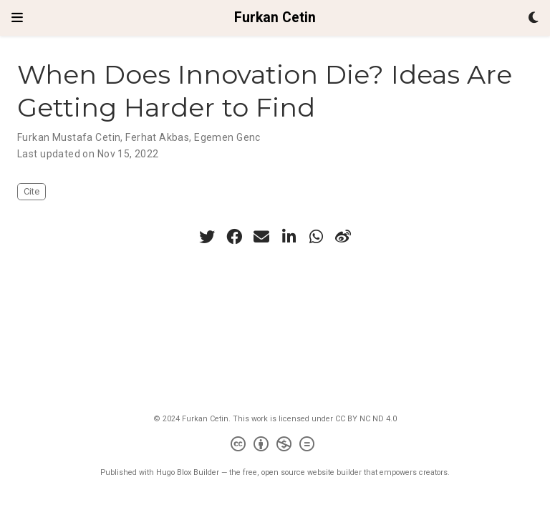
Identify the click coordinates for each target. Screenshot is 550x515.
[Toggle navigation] (17, 17)
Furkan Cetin (275, 17)
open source (283, 472)
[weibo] (343, 236)
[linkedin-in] (288, 236)
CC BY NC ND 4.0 (366, 418)
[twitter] (207, 236)
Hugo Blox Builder (187, 472)
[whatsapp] (316, 236)
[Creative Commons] (275, 446)
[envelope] (261, 236)
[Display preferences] (534, 18)
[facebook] (234, 236)
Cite (31, 191)
